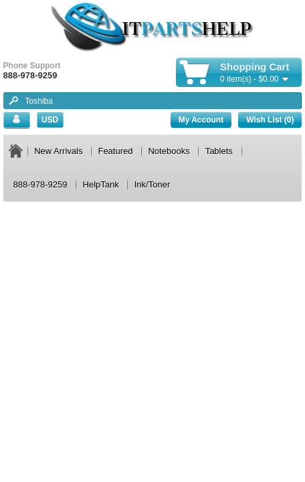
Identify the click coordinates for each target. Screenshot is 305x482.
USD (49, 120)
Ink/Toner (152, 184)
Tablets (219, 151)
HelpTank (101, 184)
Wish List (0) (270, 120)
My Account (201, 120)
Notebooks (168, 151)
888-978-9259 (40, 184)
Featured (115, 151)
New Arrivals (58, 151)
